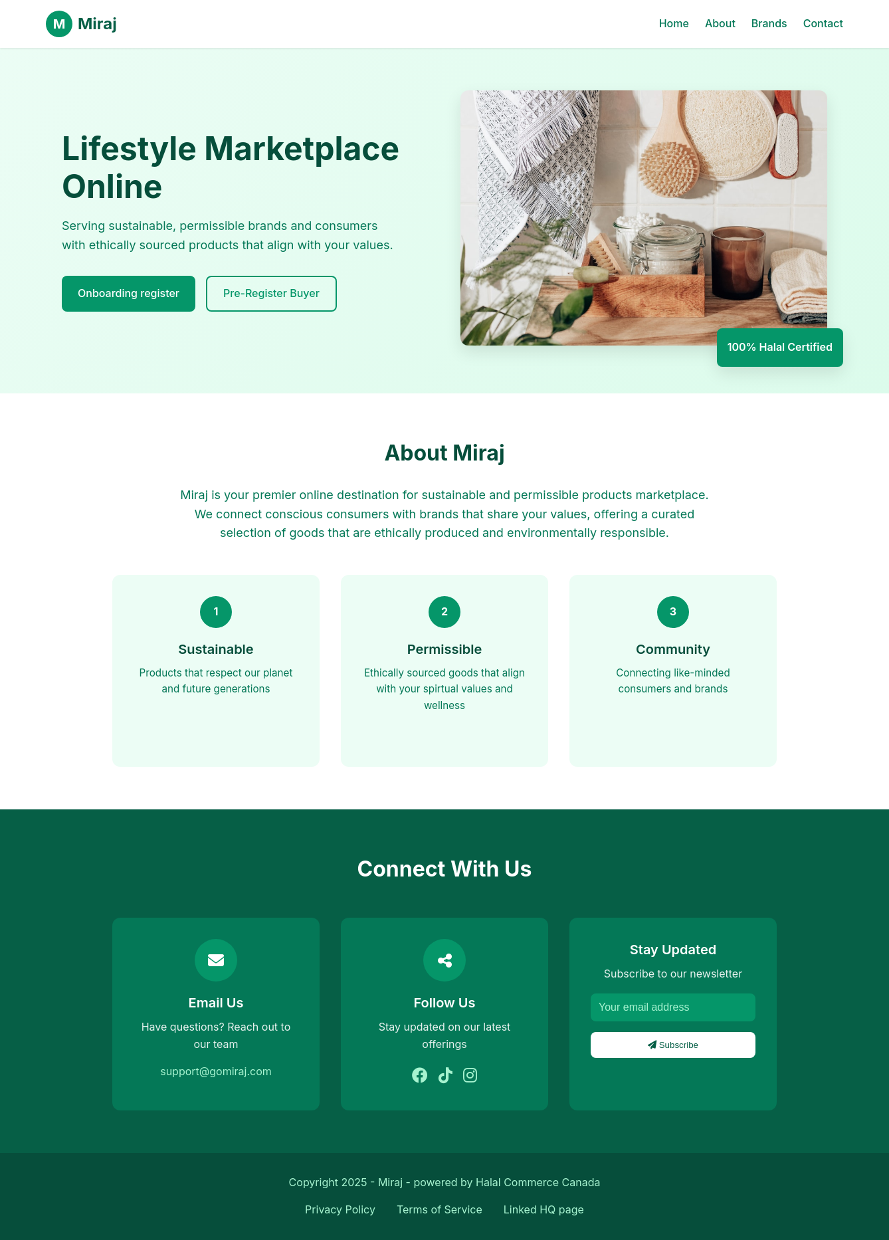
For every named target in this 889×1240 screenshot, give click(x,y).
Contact (823, 23)
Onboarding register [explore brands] (128, 293)
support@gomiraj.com (216, 1071)
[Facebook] (420, 1075)
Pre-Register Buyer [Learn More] (271, 293)
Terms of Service (439, 1209)
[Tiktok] (445, 1075)
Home (674, 23)
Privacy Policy (340, 1209)
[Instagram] (470, 1075)
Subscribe (673, 1045)
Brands (769, 23)
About (720, 23)
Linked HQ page (544, 1209)
